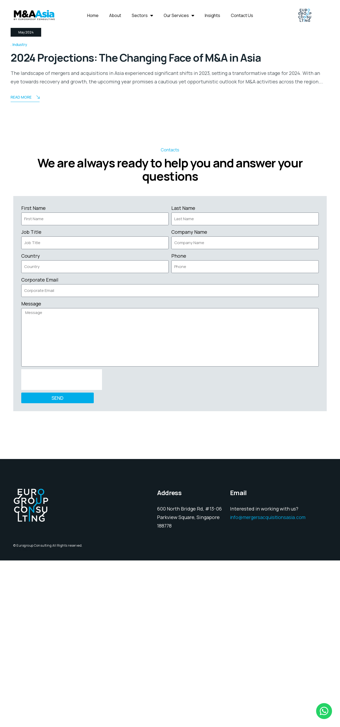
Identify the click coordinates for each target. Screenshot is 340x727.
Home (93, 15)
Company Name (189, 398)
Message (31, 470)
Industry (19, 211)
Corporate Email (39, 446)
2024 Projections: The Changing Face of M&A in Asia (152, 224)
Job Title (31, 398)
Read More (25, 264)
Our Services (179, 15)
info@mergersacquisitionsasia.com (270, 684)
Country (30, 422)
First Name (33, 374)
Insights (212, 15)
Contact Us (242, 15)
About (115, 15)
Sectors (142, 15)
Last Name (183, 374)
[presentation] (61, 546)
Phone (178, 422)
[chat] (324, 711)
